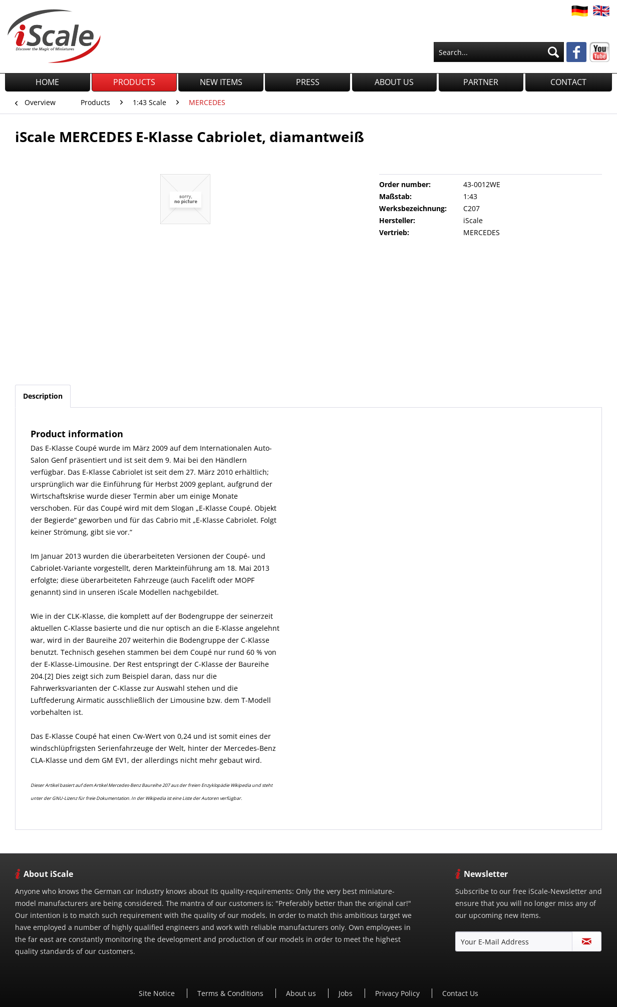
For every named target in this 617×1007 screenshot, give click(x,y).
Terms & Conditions (231, 993)
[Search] (553, 52)
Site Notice (158, 993)
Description (43, 396)
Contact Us (460, 993)
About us (302, 993)
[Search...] (499, 52)
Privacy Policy (398, 993)
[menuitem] (499, 52)
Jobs (347, 993)
